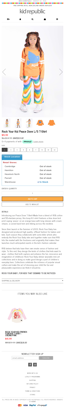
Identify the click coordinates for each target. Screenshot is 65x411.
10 (48, 150)
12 (54, 150)
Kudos (33, 401)
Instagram (35, 364)
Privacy (32, 387)
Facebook (30, 364)
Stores (32, 394)
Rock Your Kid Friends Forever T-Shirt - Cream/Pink (16, 333)
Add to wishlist (32, 204)
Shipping (32, 380)
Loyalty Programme (32, 377)
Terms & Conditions (32, 391)
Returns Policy (32, 384)
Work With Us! (32, 373)
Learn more (38, 141)
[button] (7, 19)
